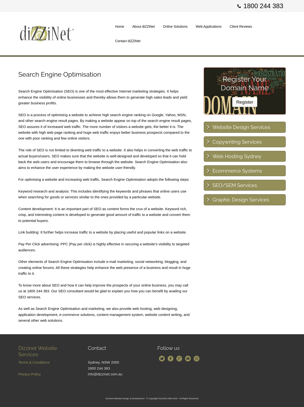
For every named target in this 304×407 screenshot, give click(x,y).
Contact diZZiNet (127, 41)
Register (244, 102)
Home (119, 26)
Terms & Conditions (34, 362)
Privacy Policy (29, 374)
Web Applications (208, 26)
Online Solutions (175, 26)
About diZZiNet (143, 26)
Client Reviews (241, 26)
